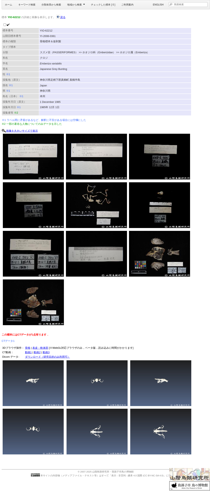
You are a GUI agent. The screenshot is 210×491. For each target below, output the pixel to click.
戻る (61, 17)
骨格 (27, 347)
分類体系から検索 (51, 4)
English (158, 4)
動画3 (46, 352)
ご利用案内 (127, 4)
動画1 (28, 352)
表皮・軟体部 (40, 347)
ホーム (8, 4)
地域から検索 (74, 4)
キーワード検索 (26, 4)
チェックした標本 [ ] (103, 4)
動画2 (37, 352)
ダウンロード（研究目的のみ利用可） (47, 356)
